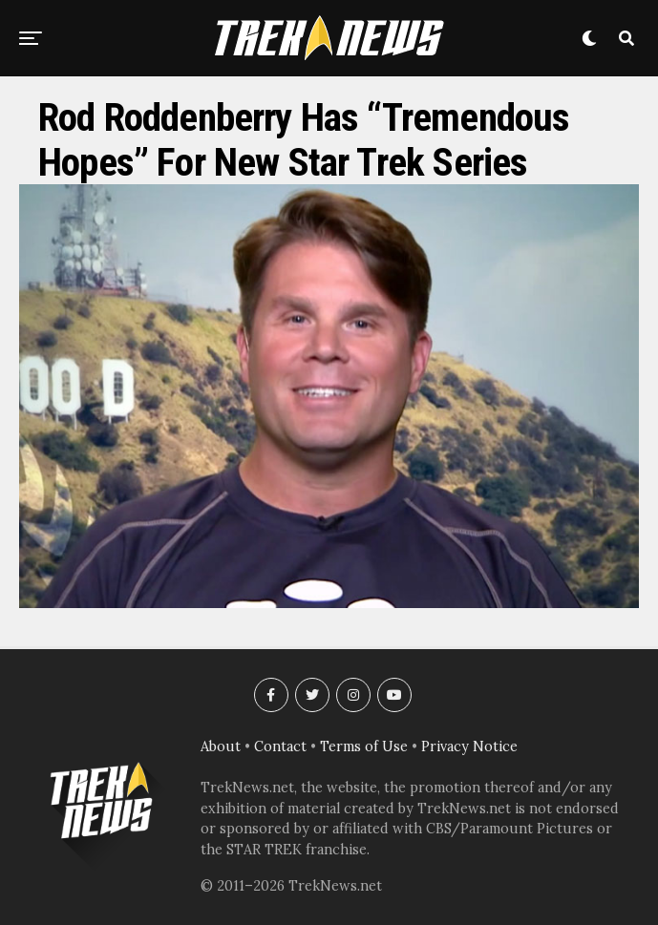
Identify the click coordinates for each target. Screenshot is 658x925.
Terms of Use (364, 746)
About (221, 746)
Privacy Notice (469, 746)
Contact (280, 746)
